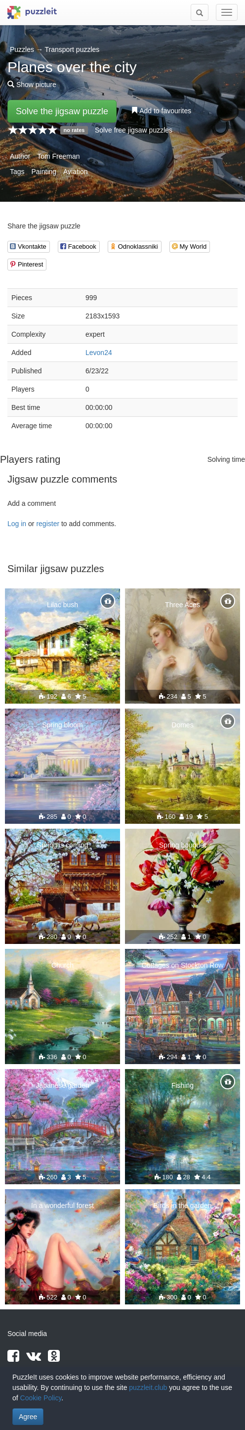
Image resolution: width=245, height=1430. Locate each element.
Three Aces (182, 605)
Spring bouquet (182, 845)
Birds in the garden (183, 1205)
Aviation (75, 172)
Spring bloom (62, 725)
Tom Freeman (58, 156)
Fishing (182, 1085)
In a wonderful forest (62, 1205)
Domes (182, 725)
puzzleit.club (148, 1387)
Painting (43, 172)
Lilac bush (62, 605)
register (47, 524)
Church (62, 965)
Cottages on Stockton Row (183, 965)
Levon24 (98, 353)
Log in (16, 524)
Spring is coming (62, 845)
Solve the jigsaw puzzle (62, 111)
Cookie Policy (41, 1398)
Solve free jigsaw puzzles (133, 130)
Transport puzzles (72, 49)
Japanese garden (62, 1085)
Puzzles (22, 49)
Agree (28, 1417)
